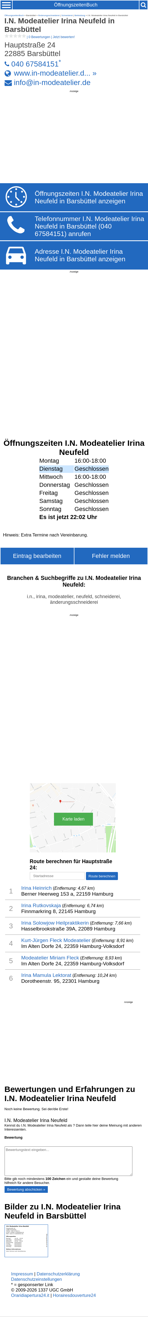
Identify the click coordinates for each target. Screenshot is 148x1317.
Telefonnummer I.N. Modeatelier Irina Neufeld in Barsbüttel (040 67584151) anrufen (89, 226)
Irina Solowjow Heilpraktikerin (55, 923)
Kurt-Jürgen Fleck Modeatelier (56, 940)
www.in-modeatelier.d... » (55, 73)
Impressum (22, 1273)
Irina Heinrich (36, 888)
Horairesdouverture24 (74, 1295)
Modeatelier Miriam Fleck (50, 958)
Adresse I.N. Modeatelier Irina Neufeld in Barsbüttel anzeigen (80, 255)
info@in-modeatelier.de (52, 82)
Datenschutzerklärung (58, 1273)
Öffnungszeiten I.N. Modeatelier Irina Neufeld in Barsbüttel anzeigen (89, 197)
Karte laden (74, 819)
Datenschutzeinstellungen (36, 1279)
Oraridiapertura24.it (30, 1295)
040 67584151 (35, 64)
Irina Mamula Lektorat (46, 975)
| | (40, 37)
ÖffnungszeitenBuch (76, 5)
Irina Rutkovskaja (41, 905)
